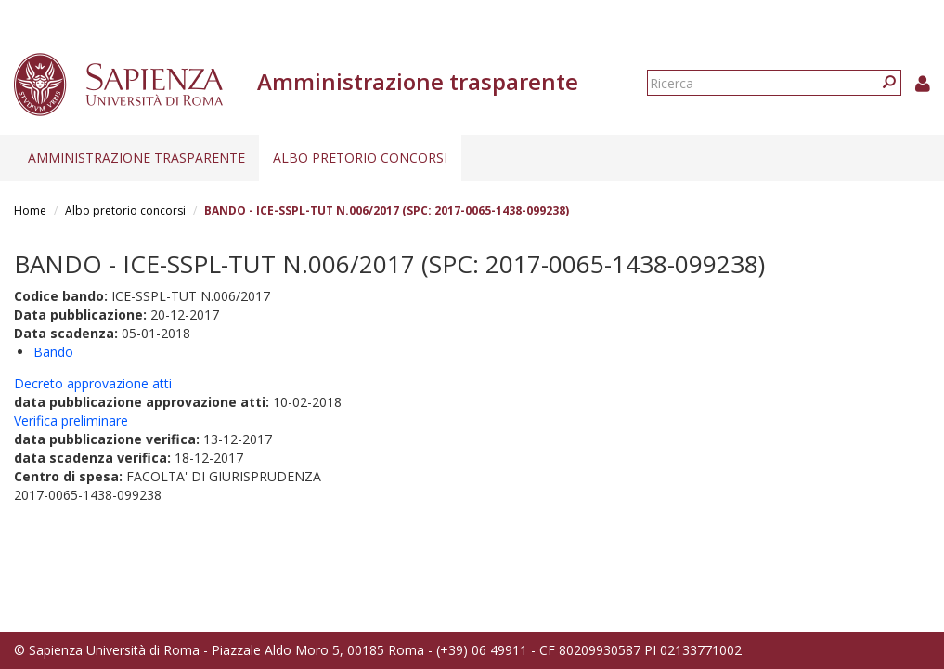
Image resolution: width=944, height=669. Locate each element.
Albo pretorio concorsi (360, 157)
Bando (53, 352)
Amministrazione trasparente (136, 157)
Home (30, 210)
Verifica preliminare (71, 420)
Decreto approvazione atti (93, 383)
